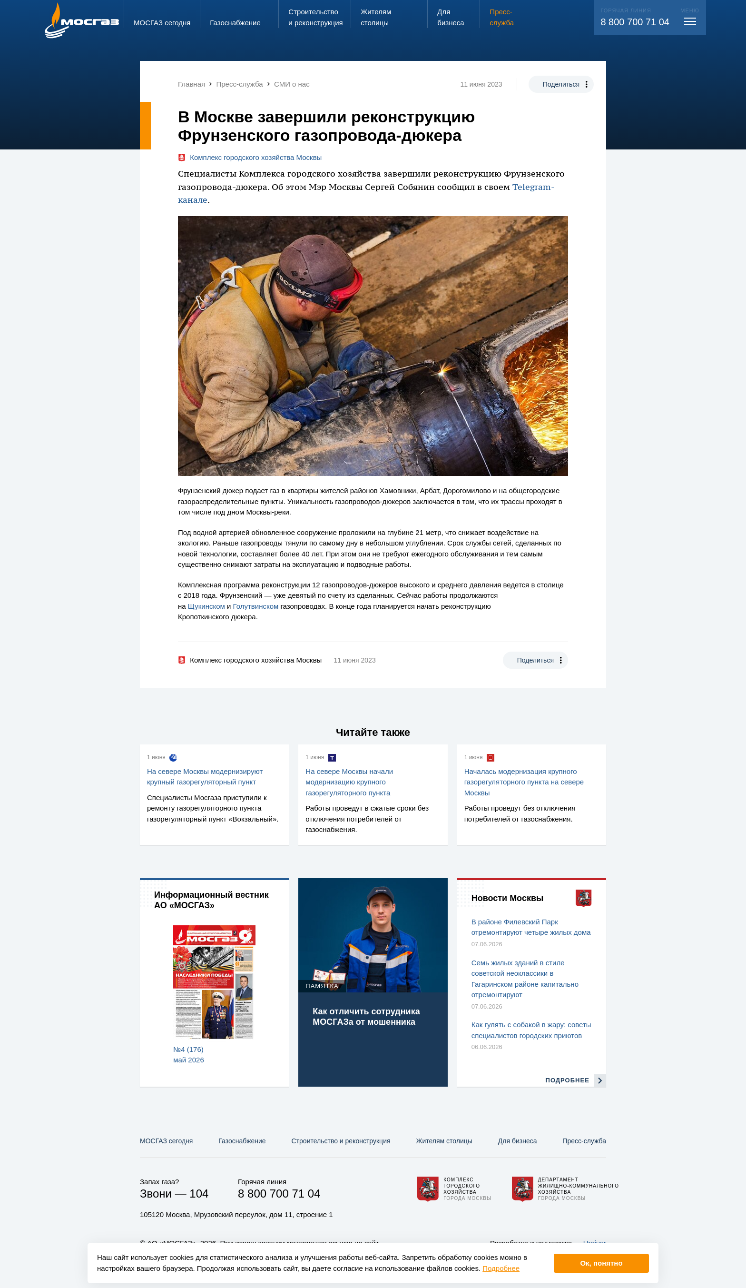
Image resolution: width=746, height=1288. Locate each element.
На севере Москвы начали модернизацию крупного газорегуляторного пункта (349, 782)
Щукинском (206, 606)
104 (198, 1193)
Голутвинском (256, 606)
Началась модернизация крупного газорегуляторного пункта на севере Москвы (524, 782)
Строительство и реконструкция (341, 1141)
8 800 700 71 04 (634, 22)
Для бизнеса (517, 1141)
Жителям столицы (444, 1141)
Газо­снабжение (241, 1141)
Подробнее (501, 1268)
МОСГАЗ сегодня (166, 1141)
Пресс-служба (584, 1141)
